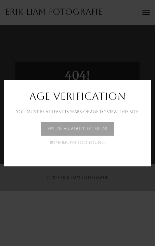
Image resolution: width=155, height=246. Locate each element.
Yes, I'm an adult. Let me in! (77, 128)
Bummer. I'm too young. (78, 142)
